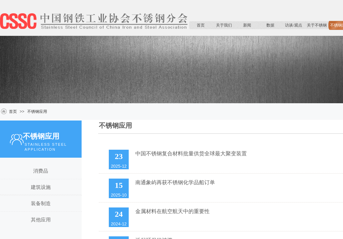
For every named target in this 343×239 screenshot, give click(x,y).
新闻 (247, 25)
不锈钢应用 (37, 111)
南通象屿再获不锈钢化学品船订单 (175, 182)
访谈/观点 (293, 25)
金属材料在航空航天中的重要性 (172, 211)
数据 (270, 25)
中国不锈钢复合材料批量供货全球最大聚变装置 (191, 153)
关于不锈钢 (317, 25)
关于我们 (224, 25)
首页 (201, 25)
